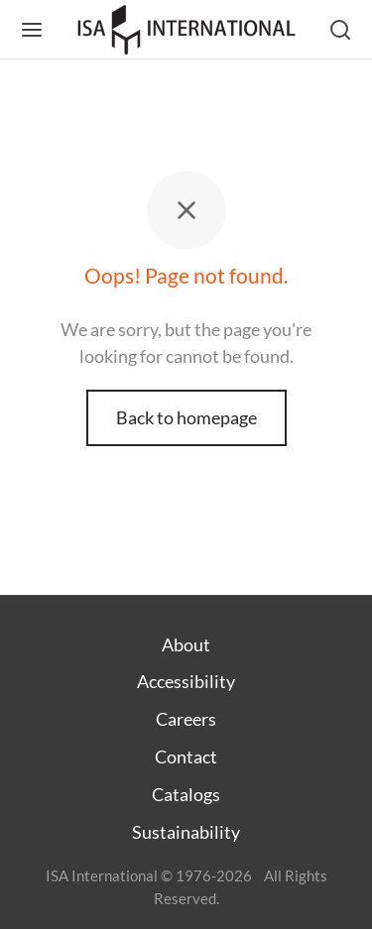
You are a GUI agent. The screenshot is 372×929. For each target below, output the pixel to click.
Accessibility (186, 681)
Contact (186, 756)
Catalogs (186, 794)
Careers (186, 719)
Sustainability (186, 832)
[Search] (340, 30)
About (186, 644)
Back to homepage (186, 417)
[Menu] (32, 30)
